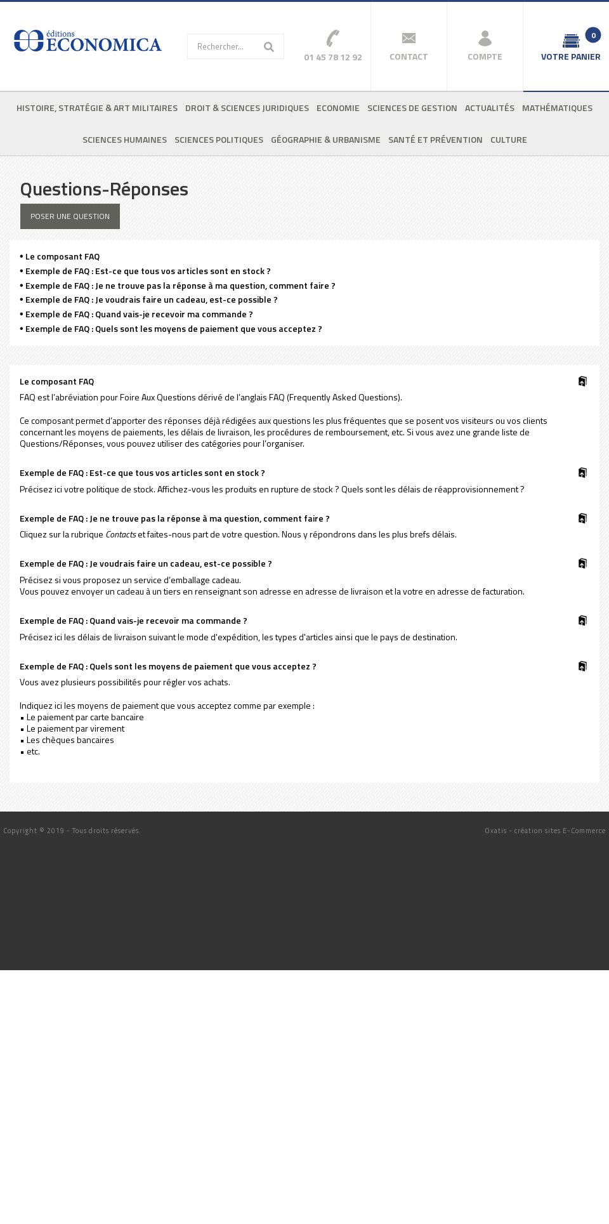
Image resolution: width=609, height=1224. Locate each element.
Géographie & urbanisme (326, 139)
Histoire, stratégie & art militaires (97, 107)
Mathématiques (557, 107)
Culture (508, 139)
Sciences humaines (124, 139)
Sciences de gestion (412, 107)
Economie (338, 107)
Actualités (489, 107)
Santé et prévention (435, 139)
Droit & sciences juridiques (247, 107)
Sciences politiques (218, 139)
